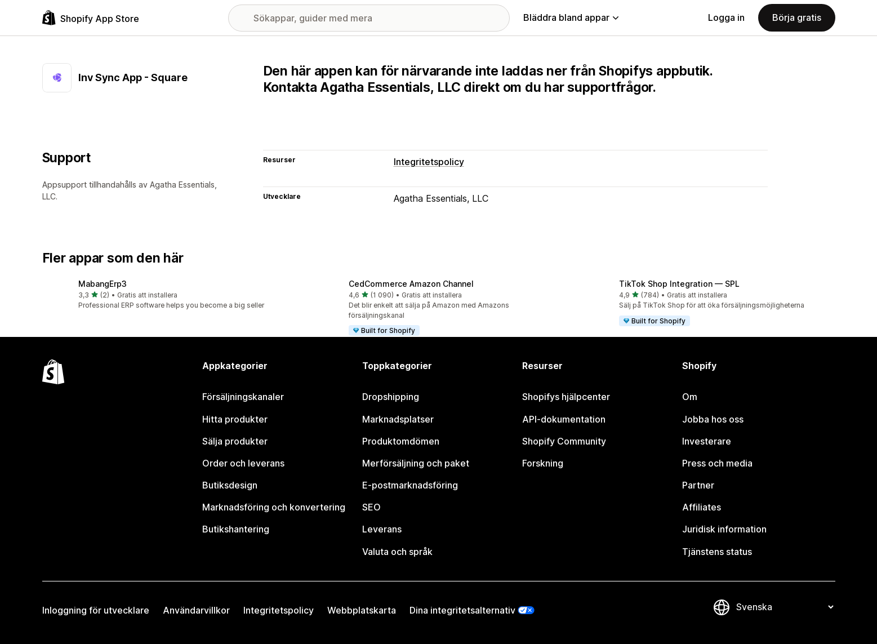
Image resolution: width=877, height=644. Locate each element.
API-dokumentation (564, 419)
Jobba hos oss (713, 419)
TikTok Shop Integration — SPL (679, 283)
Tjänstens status (717, 551)
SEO (371, 507)
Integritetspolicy (429, 161)
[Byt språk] (784, 607)
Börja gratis (796, 17)
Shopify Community (564, 441)
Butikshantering (235, 529)
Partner (698, 485)
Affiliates (701, 507)
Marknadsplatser (398, 419)
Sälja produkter (235, 441)
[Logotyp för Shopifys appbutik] (90, 17)
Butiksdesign (229, 485)
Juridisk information (724, 529)
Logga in (726, 17)
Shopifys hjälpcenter (566, 396)
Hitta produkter (235, 419)
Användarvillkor (196, 610)
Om (689, 396)
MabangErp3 (102, 283)
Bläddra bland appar (570, 17)
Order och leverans (243, 463)
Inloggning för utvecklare (95, 610)
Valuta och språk (397, 551)
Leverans (382, 529)
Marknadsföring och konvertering (273, 507)
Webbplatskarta (361, 610)
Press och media (717, 463)
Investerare (706, 441)
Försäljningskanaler (243, 396)
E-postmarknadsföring (410, 485)
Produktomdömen (400, 441)
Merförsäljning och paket (415, 463)
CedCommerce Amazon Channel (411, 283)
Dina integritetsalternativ (462, 610)
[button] (168, 294)
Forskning (542, 463)
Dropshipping (390, 396)
